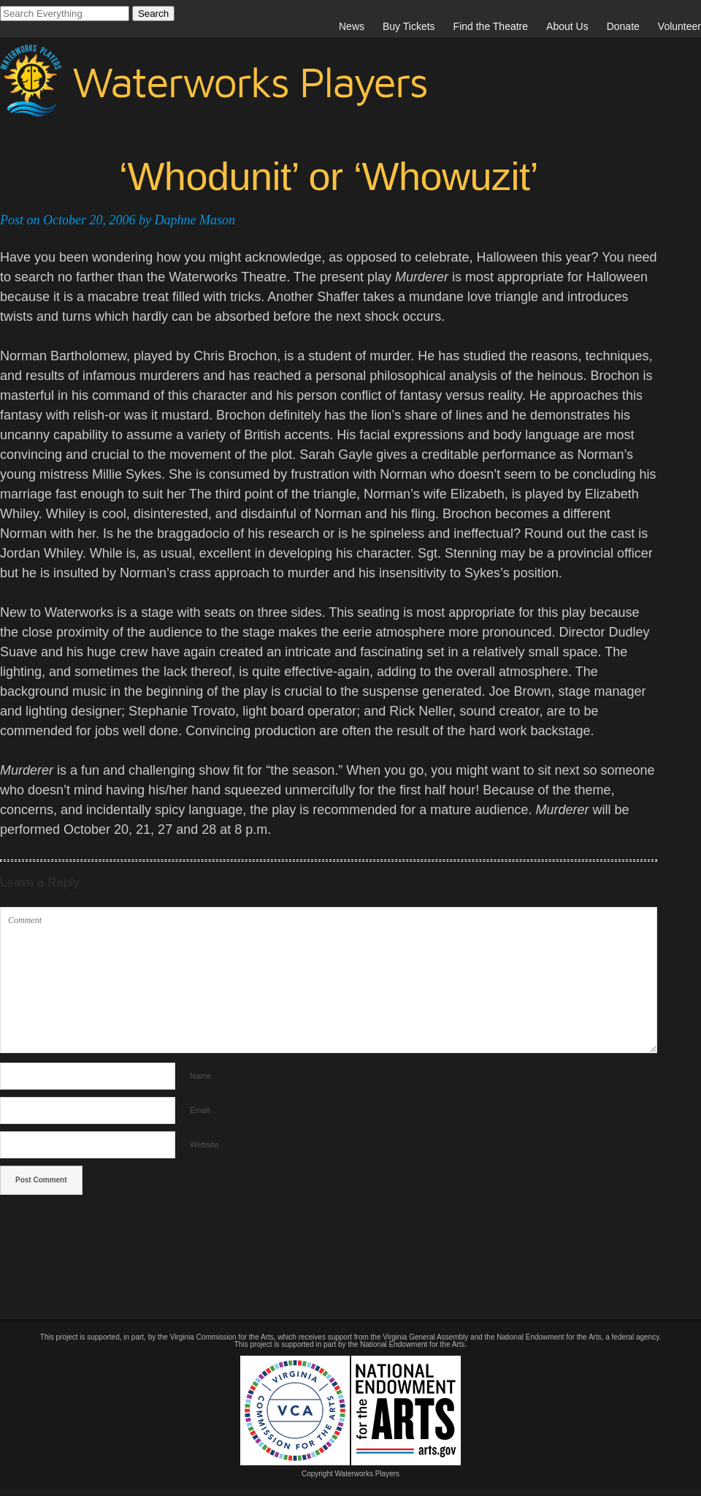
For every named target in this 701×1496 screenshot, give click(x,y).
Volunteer (679, 26)
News (351, 26)
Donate (623, 26)
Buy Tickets (409, 26)
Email (200, 1110)
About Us (567, 26)
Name (200, 1075)
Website (204, 1144)
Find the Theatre (490, 26)
